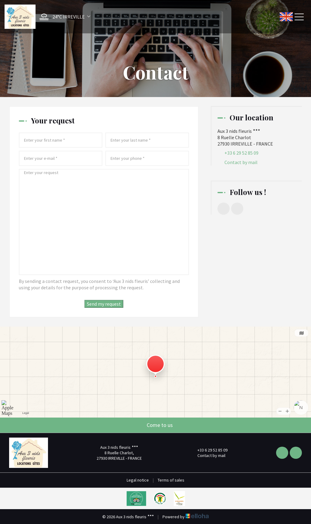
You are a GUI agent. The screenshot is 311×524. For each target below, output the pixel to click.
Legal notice (138, 480)
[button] (63, 17)
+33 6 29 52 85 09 (208, 450)
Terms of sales (171, 480)
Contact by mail (241, 162)
